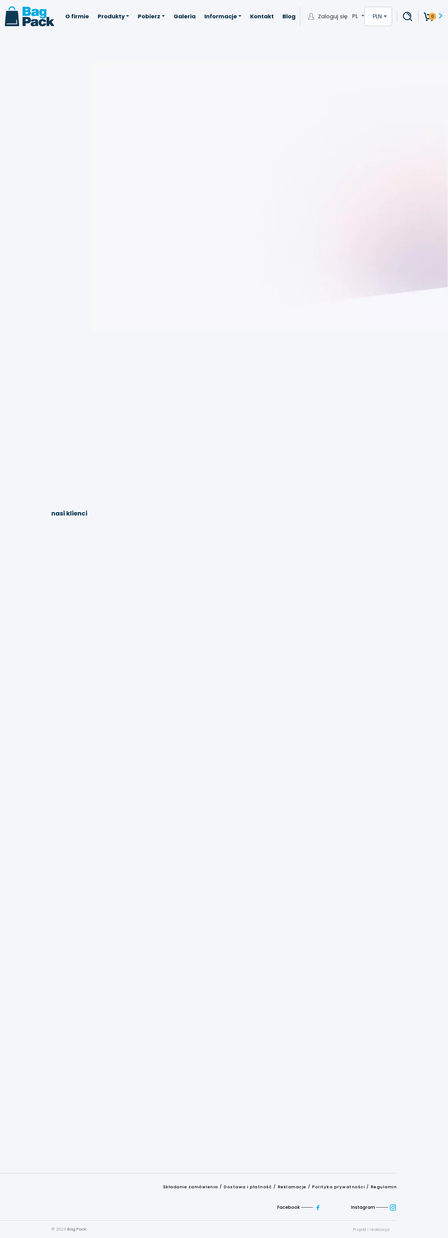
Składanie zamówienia (190, 1187)
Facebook (300, 1207)
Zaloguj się (333, 16)
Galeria (185, 16)
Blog (289, 16)
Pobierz (149, 16)
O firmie (77, 16)
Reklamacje (292, 1187)
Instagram (374, 1207)
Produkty (111, 16)
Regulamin (384, 1187)
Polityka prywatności (338, 1187)
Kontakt (262, 16)
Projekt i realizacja (375, 1229)
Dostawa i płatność (248, 1187)
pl (356, 16)
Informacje (220, 16)
